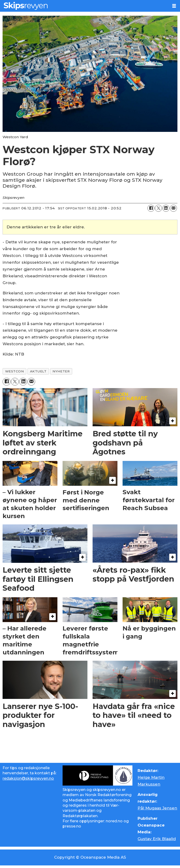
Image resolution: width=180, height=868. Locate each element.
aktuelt (38, 371)
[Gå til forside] (84, 6)
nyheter (61, 371)
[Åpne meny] (174, 6)
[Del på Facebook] (150, 208)
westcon (14, 371)
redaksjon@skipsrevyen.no (28, 778)
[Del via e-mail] (173, 208)
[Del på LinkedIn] (165, 208)
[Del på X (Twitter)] (158, 208)
